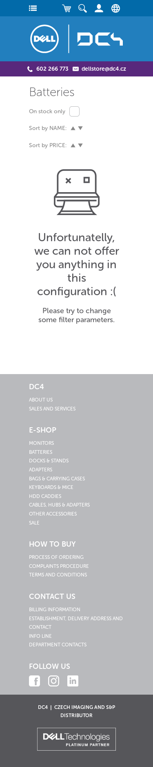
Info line (40, 636)
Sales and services (52, 409)
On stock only (47, 111)
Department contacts (57, 645)
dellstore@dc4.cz (104, 68)
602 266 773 (52, 68)
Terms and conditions (58, 575)
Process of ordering (56, 557)
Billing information (54, 609)
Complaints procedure (59, 566)
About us (41, 400)
